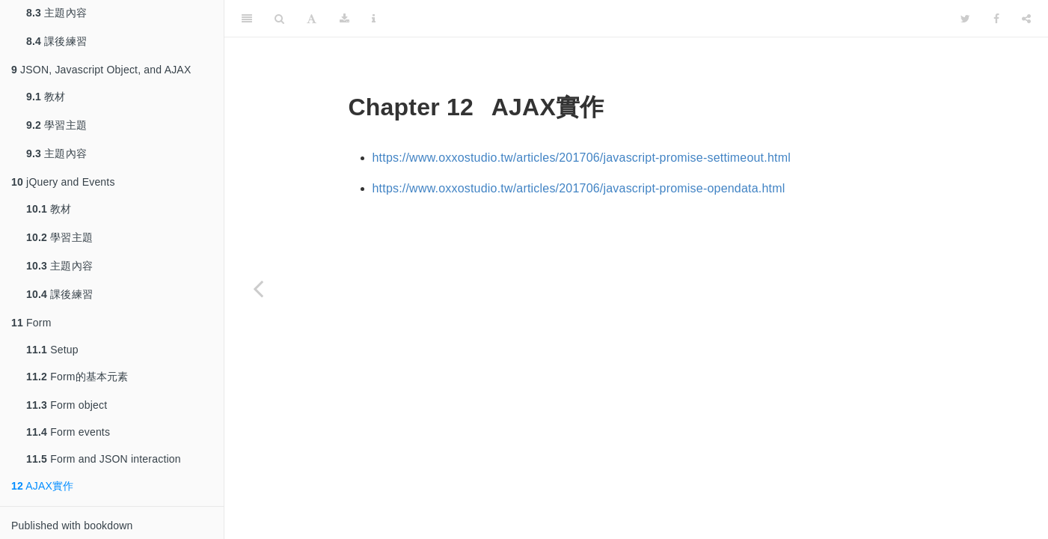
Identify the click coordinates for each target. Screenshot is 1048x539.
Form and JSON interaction (103, 459)
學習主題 (56, 125)
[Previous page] (258, 288)
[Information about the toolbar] (374, 18)
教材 (46, 97)
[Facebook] (996, 18)
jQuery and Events (63, 182)
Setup (52, 350)
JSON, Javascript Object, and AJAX (101, 70)
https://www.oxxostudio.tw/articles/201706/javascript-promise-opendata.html (579, 188)
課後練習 (56, 41)
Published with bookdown (72, 526)
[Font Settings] (311, 18)
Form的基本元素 (77, 377)
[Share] (1026, 18)
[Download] (344, 18)
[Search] (279, 18)
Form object (66, 405)
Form (31, 323)
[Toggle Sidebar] (246, 18)
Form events (68, 432)
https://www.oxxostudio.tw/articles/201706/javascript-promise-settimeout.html (582, 157)
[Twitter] (965, 18)
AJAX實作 (42, 486)
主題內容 (56, 153)
